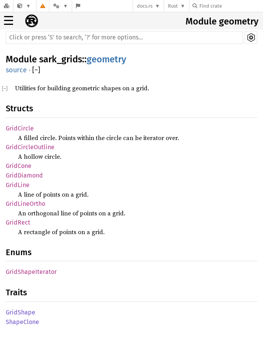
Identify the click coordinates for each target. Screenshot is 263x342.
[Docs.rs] (6, 6)
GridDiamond (24, 175)
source (16, 70)
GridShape (20, 312)
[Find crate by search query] (231, 6)
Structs (19, 108)
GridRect (18, 222)
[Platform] (60, 6)
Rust (173, 6)
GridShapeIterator (31, 271)
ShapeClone (22, 322)
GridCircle (20, 128)
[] (36, 70)
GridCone (18, 165)
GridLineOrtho (25, 203)
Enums (18, 252)
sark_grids (60, 59)
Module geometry (222, 21)
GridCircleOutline (30, 147)
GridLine (18, 185)
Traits (16, 292)
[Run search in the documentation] (124, 37)
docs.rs (145, 6)
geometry (106, 59)
